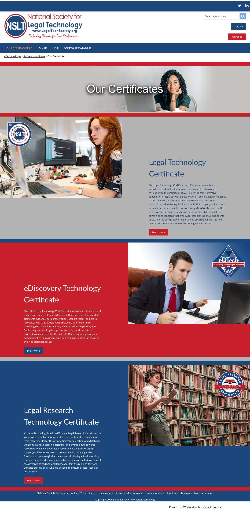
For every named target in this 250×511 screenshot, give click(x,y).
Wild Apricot (190, 506)
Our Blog (237, 36)
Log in (239, 26)
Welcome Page (12, 56)
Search (243, 16)
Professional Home (34, 56)
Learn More (158, 232)
